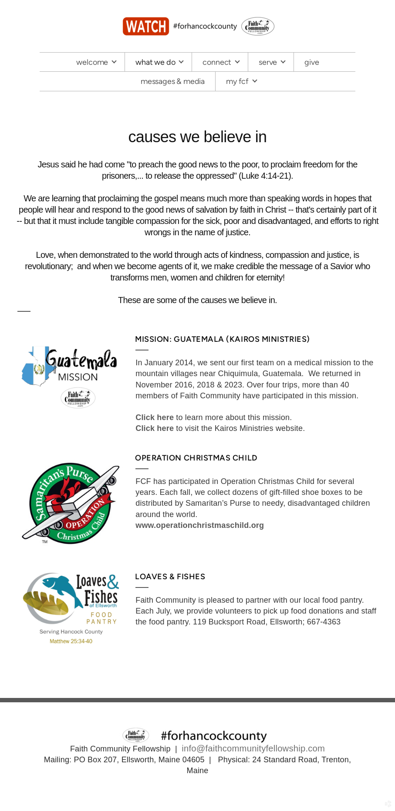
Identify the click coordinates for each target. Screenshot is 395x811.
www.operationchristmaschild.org (199, 525)
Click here (154, 417)
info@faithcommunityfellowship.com (253, 748)
